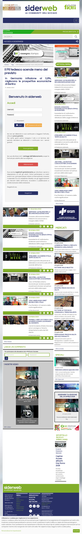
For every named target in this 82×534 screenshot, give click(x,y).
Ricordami (17, 120)
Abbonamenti (28, 164)
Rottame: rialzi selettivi (63, 267)
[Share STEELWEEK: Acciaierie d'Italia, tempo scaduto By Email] (40, 270)
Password (10, 115)
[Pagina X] (30, 511)
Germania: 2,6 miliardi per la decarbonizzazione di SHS (39, 212)
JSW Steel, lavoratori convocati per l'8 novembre (40, 278)
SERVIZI (18, 503)
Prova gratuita (28, 148)
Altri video (7, 427)
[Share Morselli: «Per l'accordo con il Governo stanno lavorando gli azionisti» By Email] (40, 338)
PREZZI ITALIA (20, 500)
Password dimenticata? (34, 125)
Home (6, 64)
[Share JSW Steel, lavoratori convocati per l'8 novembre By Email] (40, 294)
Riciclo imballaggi (61, 437)
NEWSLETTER (19, 510)
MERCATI (18, 501)
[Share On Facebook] (51, 226)
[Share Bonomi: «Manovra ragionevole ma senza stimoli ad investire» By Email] (40, 249)
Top (12, 64)
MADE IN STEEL (20, 508)
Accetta (76, 531)
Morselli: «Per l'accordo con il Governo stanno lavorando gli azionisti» (41, 321)
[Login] (6, 358)
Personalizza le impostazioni (11, 531)
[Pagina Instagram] (34, 506)
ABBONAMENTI (20, 507)
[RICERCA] (76, 37)
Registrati (28, 193)
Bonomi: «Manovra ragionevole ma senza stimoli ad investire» (40, 234)
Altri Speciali (59, 379)
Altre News (8, 341)
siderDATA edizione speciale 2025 (67, 370)
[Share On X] (48, 226)
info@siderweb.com (11, 515)
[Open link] (12, 7)
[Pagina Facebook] (38, 506)
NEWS (17, 498)
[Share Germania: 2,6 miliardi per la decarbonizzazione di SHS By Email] (40, 226)
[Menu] (76, 20)
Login (19, 125)
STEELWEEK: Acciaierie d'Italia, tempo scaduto (40, 256)
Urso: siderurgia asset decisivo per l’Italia (38, 301)
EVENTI (18, 505)
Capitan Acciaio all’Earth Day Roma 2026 (60, 461)
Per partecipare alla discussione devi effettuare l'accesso (21, 351)
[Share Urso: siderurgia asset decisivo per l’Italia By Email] (40, 313)
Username (10, 109)
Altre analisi (60, 349)
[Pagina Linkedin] (30, 506)
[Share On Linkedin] (44, 226)
